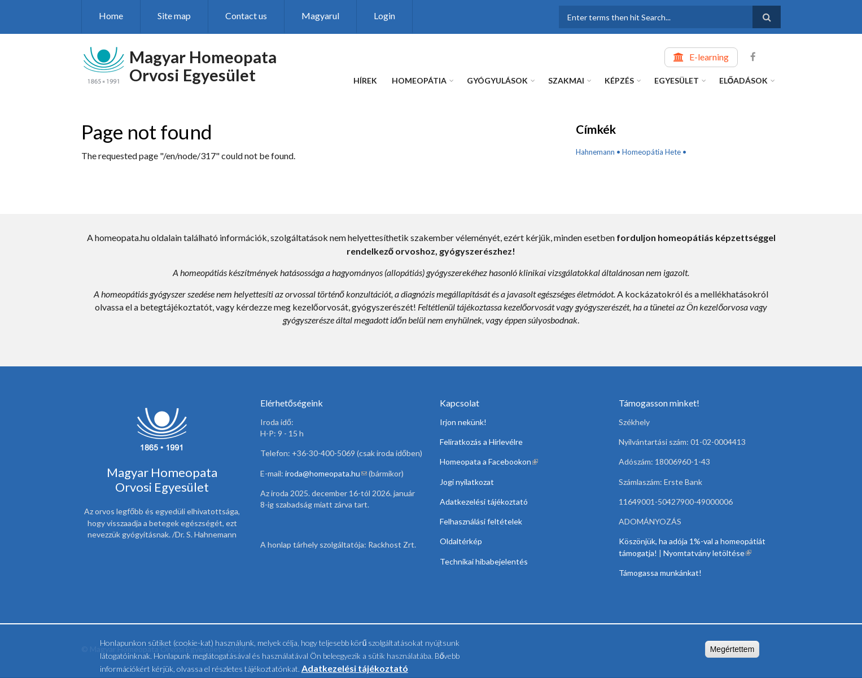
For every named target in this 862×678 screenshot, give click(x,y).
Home (111, 15)
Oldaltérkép (461, 541)
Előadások (743, 80)
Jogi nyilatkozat (467, 482)
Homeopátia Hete (651, 151)
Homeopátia (419, 80)
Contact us (246, 15)
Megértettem (732, 650)
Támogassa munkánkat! (660, 573)
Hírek (365, 80)
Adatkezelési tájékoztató (484, 501)
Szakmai (566, 80)
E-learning (709, 56)
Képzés (619, 80)
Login (384, 15)
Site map (174, 15)
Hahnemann (595, 151)
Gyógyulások (497, 80)
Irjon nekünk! (463, 422)
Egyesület (676, 80)
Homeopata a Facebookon (489, 461)
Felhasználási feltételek (481, 521)
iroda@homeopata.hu (326, 473)
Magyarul (320, 15)
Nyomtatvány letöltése (707, 553)
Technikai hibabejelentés (484, 561)
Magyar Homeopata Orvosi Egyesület (203, 66)
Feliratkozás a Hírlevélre (481, 442)
